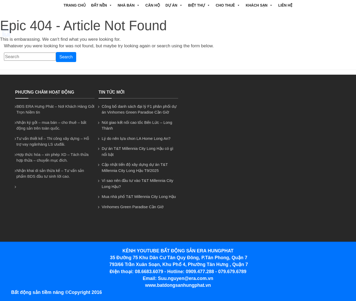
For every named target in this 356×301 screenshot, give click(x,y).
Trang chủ (75, 5)
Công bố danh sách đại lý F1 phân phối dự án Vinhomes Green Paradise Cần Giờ (139, 109)
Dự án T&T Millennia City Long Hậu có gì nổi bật (137, 151)
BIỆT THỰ (199, 5)
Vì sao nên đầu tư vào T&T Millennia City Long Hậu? (137, 183)
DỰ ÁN (174, 5)
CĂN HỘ (152, 5)
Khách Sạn (259, 5)
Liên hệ (285, 5)
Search (66, 57)
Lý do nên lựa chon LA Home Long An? (136, 138)
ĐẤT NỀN (101, 5)
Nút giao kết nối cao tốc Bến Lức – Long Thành (137, 125)
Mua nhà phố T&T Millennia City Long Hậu (139, 196)
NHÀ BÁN (129, 5)
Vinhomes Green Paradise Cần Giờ (132, 207)
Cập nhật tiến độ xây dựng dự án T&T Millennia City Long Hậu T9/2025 (135, 167)
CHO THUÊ (228, 5)
